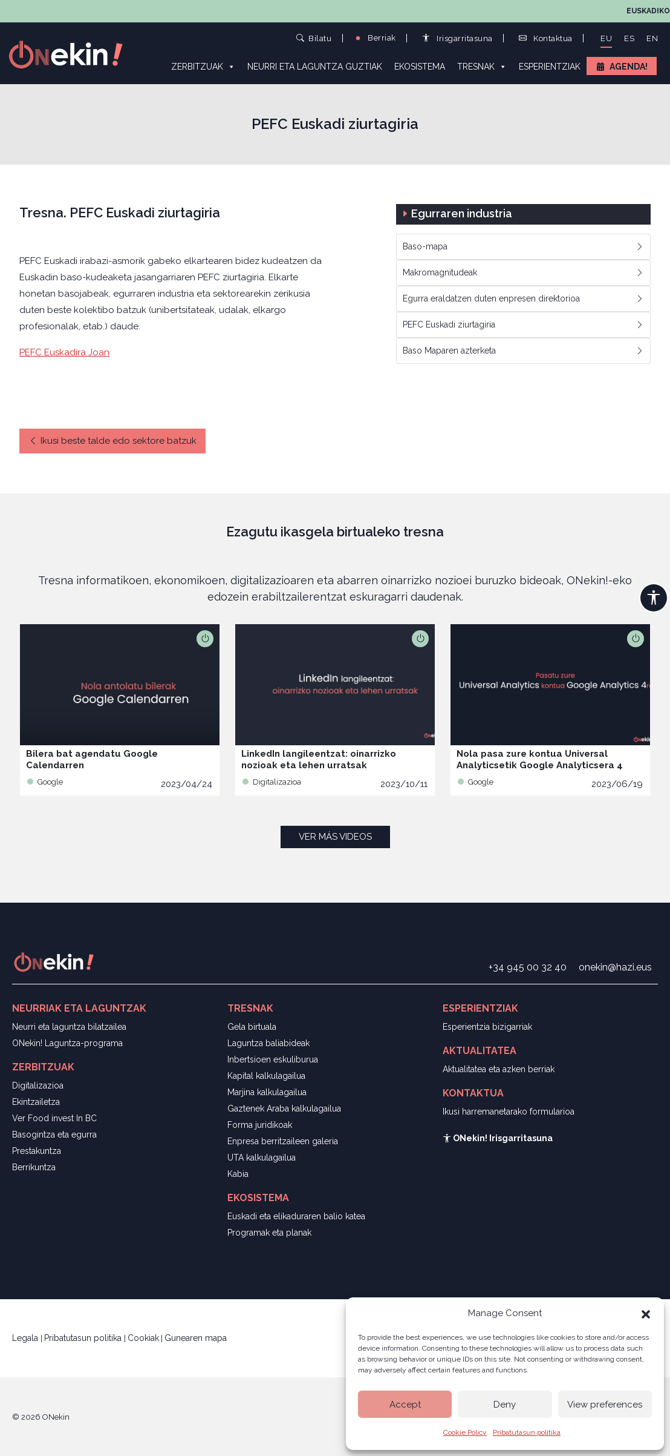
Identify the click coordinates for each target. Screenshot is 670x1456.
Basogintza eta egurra (54, 1134)
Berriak (375, 37)
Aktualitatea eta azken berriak (499, 1069)
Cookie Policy (465, 1432)
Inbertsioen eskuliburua (272, 1059)
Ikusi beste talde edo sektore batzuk (112, 440)
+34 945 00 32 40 (528, 967)
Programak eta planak (269, 1232)
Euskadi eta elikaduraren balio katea (296, 1216)
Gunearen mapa (195, 1338)
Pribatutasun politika (527, 1432)
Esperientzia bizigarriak (487, 1027)
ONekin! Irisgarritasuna (498, 1138)
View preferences (604, 1404)
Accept (405, 1404)
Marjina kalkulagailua (267, 1092)
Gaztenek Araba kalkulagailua (284, 1108)
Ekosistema (419, 66)
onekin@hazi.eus (615, 967)
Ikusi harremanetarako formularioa (508, 1111)
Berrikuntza (34, 1167)
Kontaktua (546, 38)
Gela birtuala (251, 1027)
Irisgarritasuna (457, 38)
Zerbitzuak (203, 66)
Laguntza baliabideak (268, 1043)
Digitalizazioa (37, 1085)
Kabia (238, 1174)
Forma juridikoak (259, 1125)
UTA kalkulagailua (261, 1157)
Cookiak (143, 1338)
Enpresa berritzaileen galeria (282, 1141)
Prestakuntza (36, 1151)
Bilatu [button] (314, 38)
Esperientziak (550, 66)
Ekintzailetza (36, 1102)
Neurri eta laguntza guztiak (314, 66)
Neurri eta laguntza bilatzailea (69, 1027)
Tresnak (482, 66)
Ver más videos (335, 836)
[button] (646, 1313)
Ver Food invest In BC (54, 1118)
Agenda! (629, 66)
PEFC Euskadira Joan (64, 352)
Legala (26, 1338)
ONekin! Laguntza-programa (67, 1043)
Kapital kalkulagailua (266, 1076)
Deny (504, 1404)
